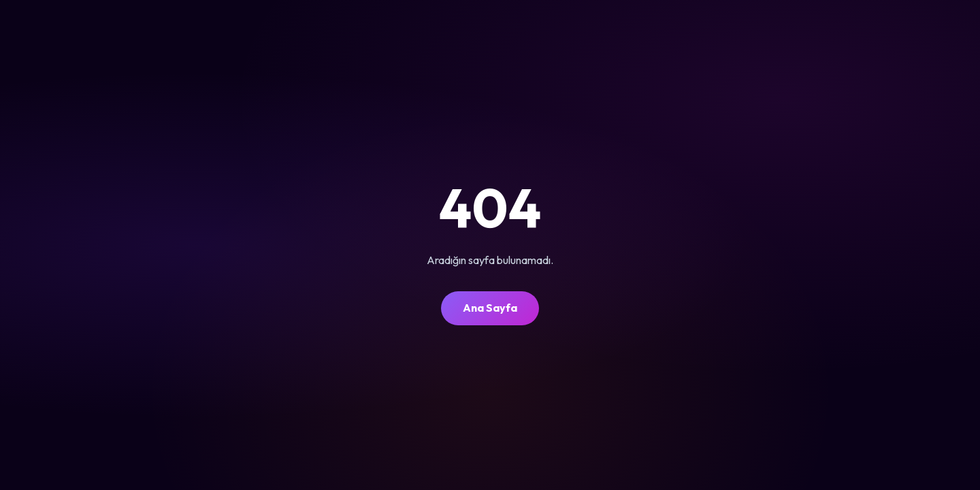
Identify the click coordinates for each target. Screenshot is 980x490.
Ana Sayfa (490, 307)
